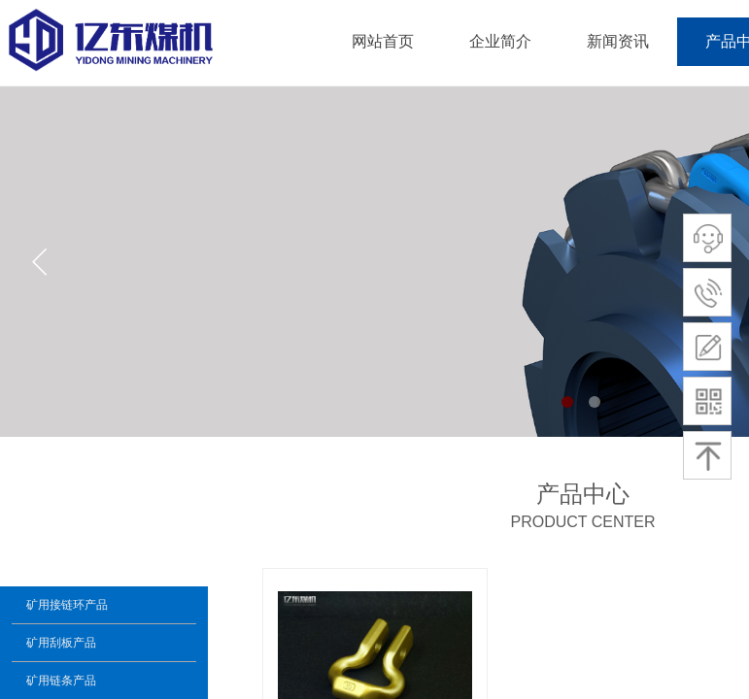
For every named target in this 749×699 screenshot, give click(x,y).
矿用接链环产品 (67, 605)
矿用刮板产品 (61, 642)
